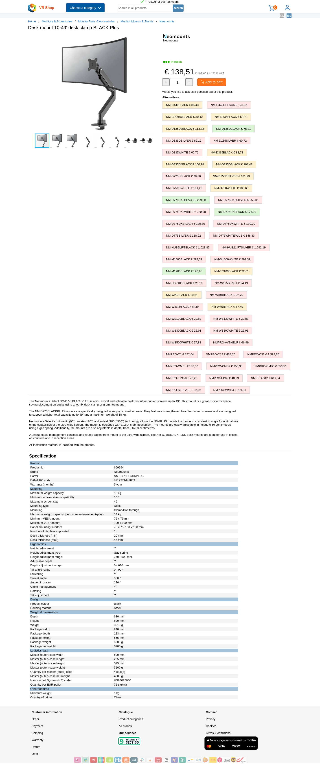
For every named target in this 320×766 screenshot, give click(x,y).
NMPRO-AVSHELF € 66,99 (231, 342)
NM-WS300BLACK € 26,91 (183, 330)
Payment (37, 726)
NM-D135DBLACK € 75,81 (233, 128)
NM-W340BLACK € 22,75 (226, 295)
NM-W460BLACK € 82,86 (182, 307)
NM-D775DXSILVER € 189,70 (185, 223)
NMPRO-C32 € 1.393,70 (263, 354)
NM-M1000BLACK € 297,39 (184, 259)
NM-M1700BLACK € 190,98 (184, 271)
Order (35, 719)
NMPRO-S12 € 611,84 (265, 378)
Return (36, 747)
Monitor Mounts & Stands (137, 21)
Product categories (131, 719)
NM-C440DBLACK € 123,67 (229, 105)
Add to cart (212, 82)
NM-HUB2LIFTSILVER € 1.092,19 (244, 247)
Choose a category (85, 8)
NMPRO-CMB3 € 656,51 (270, 366)
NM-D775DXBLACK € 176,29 (237, 212)
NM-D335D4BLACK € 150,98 (185, 164)
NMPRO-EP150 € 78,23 (181, 378)
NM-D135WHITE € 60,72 (182, 152)
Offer (35, 753)
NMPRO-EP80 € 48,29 (224, 378)
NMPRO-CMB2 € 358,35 (226, 366)
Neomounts (167, 21)
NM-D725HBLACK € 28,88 (183, 176)
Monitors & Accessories (57, 21)
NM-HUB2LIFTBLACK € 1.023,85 (188, 247)
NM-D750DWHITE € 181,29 (184, 188)
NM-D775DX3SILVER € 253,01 (238, 200)
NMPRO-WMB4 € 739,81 (229, 390)
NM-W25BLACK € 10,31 (182, 295)
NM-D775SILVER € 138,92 (183, 235)
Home (32, 21)
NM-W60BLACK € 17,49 (227, 307)
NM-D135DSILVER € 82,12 (183, 140)
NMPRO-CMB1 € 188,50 (182, 366)
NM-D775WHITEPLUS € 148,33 (234, 235)
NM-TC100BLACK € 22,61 (231, 271)
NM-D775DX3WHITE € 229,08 (186, 212)
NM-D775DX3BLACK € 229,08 (186, 200)
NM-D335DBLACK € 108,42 (234, 164)
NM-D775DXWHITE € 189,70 (236, 223)
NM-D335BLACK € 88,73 (227, 152)
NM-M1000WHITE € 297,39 (232, 259)
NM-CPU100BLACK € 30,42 (184, 117)
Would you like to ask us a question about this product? (198, 91)
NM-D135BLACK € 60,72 (231, 117)
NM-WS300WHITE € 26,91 (230, 330)
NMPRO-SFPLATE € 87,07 (183, 390)
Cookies (211, 726)
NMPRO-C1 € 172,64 (180, 354)
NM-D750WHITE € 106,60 (231, 188)
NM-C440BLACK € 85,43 (182, 105)
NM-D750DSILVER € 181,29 (231, 176)
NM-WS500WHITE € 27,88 (183, 342)
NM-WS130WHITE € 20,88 (230, 318)
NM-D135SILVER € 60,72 (230, 140)
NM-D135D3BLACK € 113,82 (185, 128)
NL (282, 15)
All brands (125, 726)
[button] (156, 38)
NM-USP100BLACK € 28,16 (184, 283)
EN (289, 15)
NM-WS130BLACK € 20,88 (183, 318)
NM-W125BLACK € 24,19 (231, 283)
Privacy (210, 719)
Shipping (37, 733)
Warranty (37, 740)
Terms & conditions (218, 733)
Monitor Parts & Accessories (96, 21)
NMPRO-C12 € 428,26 (220, 354)
